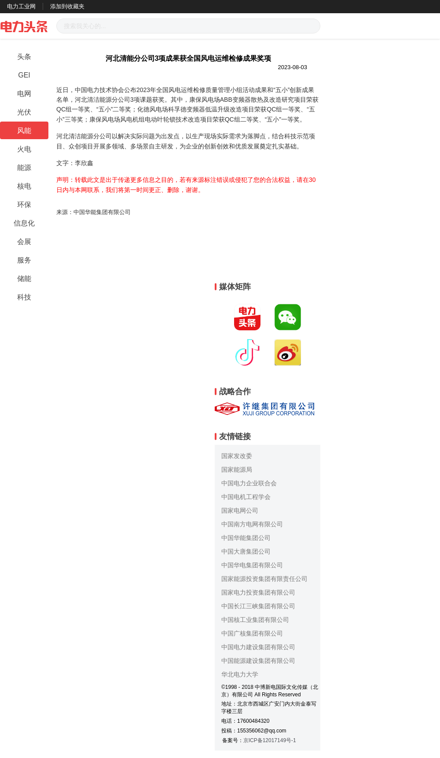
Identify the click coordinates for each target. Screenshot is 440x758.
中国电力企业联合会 (249, 483)
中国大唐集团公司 (246, 551)
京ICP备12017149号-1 (269, 740)
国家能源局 (236, 469)
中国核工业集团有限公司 (255, 619)
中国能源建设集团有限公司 (258, 660)
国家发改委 (236, 455)
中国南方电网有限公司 (252, 524)
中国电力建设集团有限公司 (258, 647)
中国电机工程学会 (246, 496)
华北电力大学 (239, 674)
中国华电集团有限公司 (252, 565)
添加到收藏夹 (67, 6)
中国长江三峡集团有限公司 (258, 606)
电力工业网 (21, 6)
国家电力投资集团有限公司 (258, 592)
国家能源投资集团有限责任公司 (264, 578)
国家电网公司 (239, 510)
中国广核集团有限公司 (252, 633)
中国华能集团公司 (246, 537)
